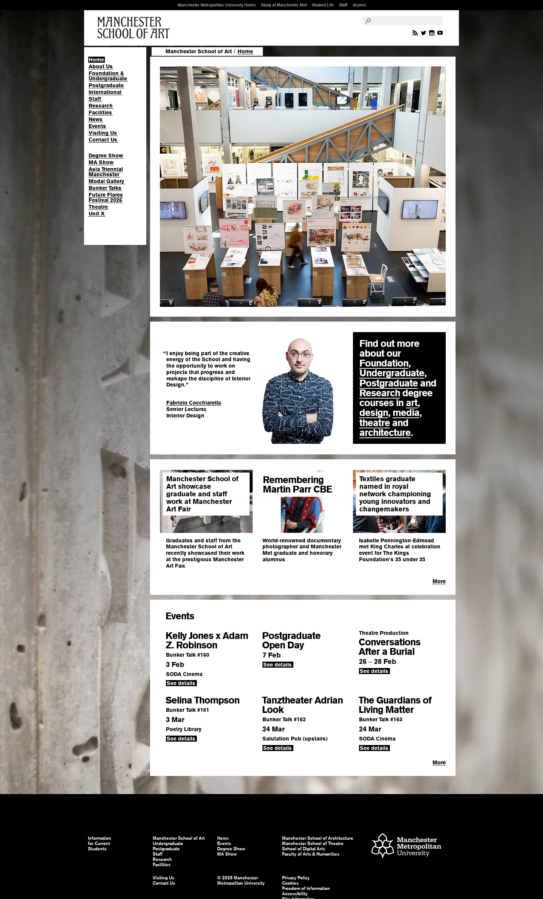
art (411, 402)
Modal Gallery (106, 181)
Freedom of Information (306, 888)
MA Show (101, 162)
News (96, 119)
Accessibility (295, 893)
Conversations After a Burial (389, 646)
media (406, 412)
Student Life (323, 5)
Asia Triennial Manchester (106, 171)
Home (96, 60)
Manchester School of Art (135, 28)
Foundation (383, 363)
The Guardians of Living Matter (395, 704)
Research (101, 106)
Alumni (359, 5)
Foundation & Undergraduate (108, 76)
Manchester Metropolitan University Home (217, 5)
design (373, 412)
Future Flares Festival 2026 (106, 197)
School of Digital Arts (303, 848)
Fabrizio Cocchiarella (193, 403)
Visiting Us (103, 133)
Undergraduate (391, 373)
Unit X (97, 214)
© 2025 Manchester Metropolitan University (241, 880)
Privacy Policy (296, 878)
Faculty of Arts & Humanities (310, 854)
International (105, 92)
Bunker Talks (105, 188)
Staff (343, 5)
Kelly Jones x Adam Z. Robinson (207, 640)
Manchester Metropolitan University (406, 846)
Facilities (100, 112)
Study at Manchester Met (284, 5)
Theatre (98, 207)
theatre (374, 422)
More (439, 581)
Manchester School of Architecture (317, 838)
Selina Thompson (202, 700)
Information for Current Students (99, 843)
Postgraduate (106, 85)
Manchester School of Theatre (313, 843)
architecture (385, 432)
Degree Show (106, 155)
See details (181, 683)
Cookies (290, 883)
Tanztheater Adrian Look (302, 704)
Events (97, 126)
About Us (101, 66)
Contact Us (103, 140)
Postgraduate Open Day (291, 640)
